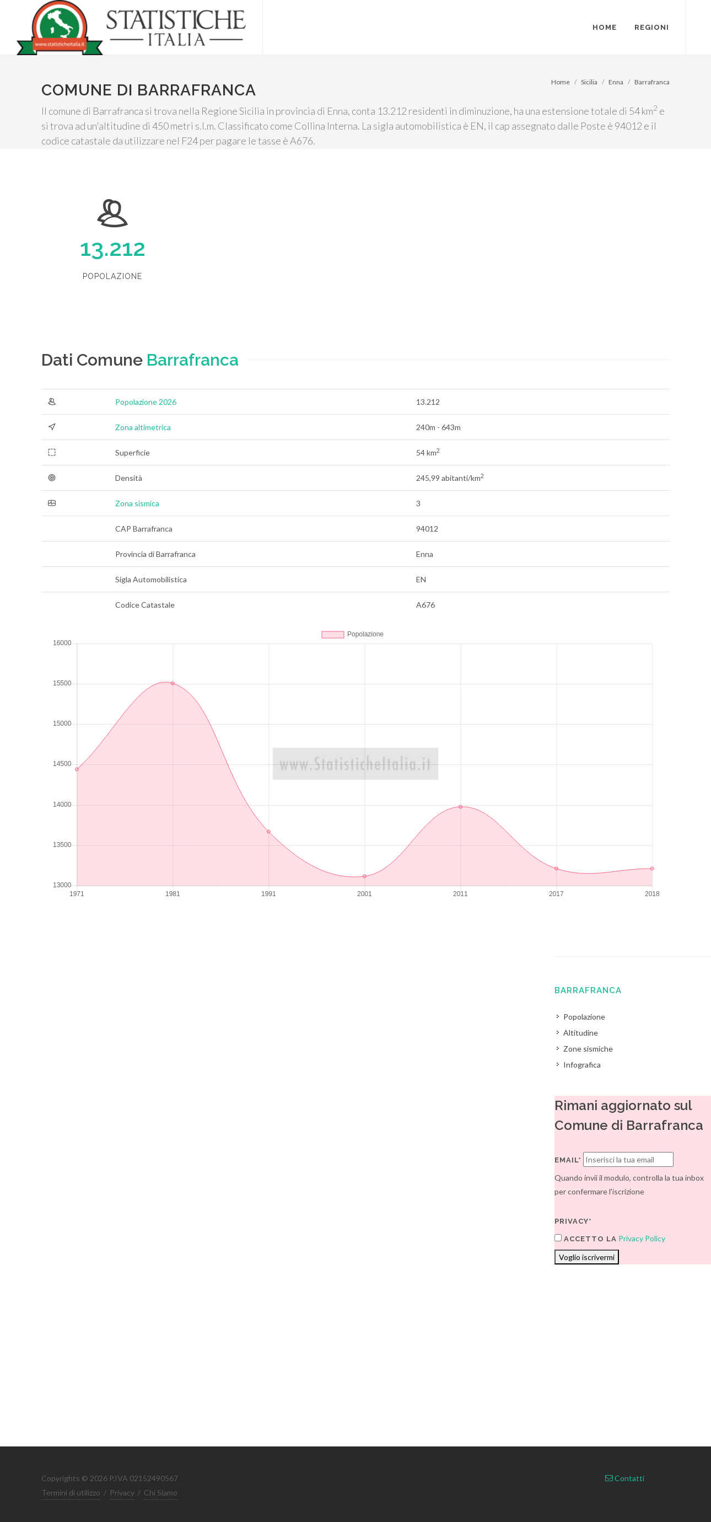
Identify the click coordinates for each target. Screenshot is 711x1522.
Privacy (122, 1492)
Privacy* (573, 1221)
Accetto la (585, 1238)
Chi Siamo (160, 1492)
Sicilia (589, 82)
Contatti (624, 1478)
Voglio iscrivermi (587, 1257)
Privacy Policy (641, 1238)
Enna (615, 82)
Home (560, 82)
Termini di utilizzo (70, 1492)
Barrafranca (652, 82)
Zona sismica (137, 503)
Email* (567, 1160)
